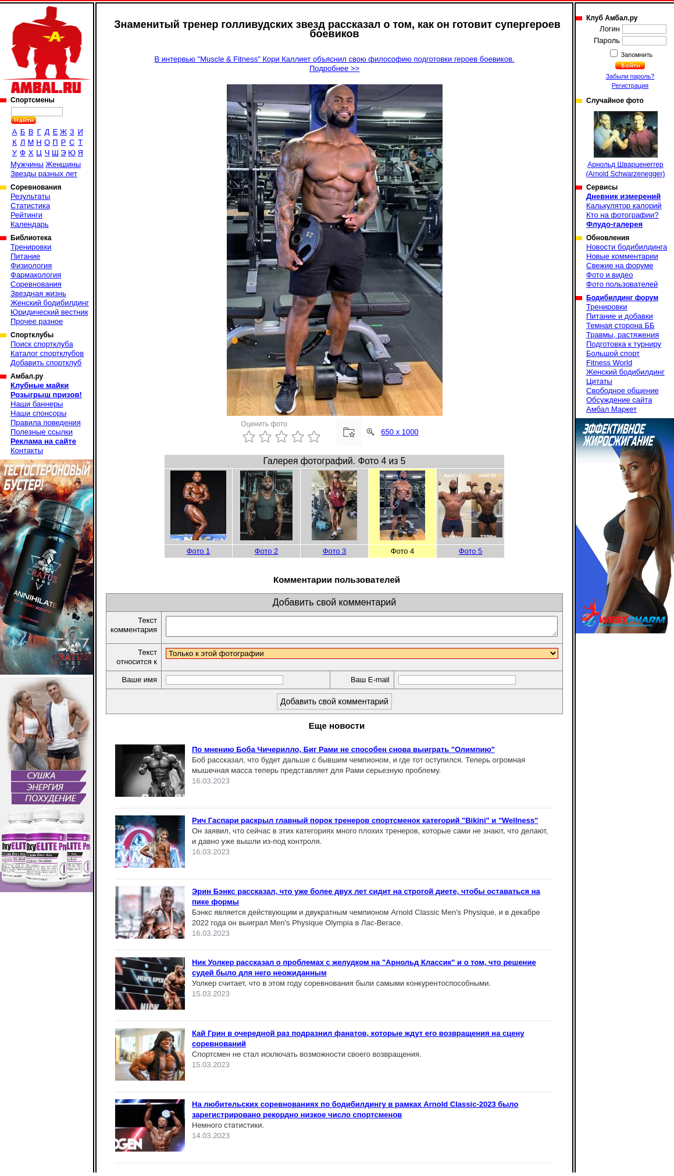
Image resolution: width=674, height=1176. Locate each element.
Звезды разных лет (43, 173)
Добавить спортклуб (45, 362)
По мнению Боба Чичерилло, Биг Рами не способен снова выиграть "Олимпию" (343, 753)
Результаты (30, 196)
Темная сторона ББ (620, 325)
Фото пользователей (622, 284)
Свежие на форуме (620, 265)
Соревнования (36, 284)
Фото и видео (609, 274)
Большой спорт (613, 353)
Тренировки (30, 247)
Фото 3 (335, 551)
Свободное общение (622, 390)
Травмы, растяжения (622, 334)
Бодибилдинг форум (622, 298)
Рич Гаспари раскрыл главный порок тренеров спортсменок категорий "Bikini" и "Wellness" (365, 823)
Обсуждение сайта (619, 399)
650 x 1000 (399, 431)
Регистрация (630, 85)
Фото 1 (199, 551)
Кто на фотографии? (622, 215)
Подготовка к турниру (623, 344)
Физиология (31, 265)
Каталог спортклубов (47, 353)
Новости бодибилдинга (626, 247)
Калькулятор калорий (624, 205)
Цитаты (599, 381)
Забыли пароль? (630, 76)
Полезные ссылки (41, 431)
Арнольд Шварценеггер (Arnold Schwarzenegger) (625, 144)
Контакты (26, 450)
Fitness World (609, 362)
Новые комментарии (622, 256)
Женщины (63, 164)
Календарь (29, 224)
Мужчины (27, 164)
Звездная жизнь (38, 293)
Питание (25, 256)
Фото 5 (471, 551)
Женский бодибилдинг (49, 302)
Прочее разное (36, 321)
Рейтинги (26, 215)
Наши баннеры (36, 404)
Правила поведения (45, 422)
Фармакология (35, 274)
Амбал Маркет (611, 409)
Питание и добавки (619, 316)
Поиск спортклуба (41, 344)
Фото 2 (267, 551)
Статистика (30, 205)
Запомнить (636, 54)
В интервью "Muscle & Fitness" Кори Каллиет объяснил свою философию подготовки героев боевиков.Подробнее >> (335, 64)
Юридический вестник (49, 312)
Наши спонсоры (38, 413)
